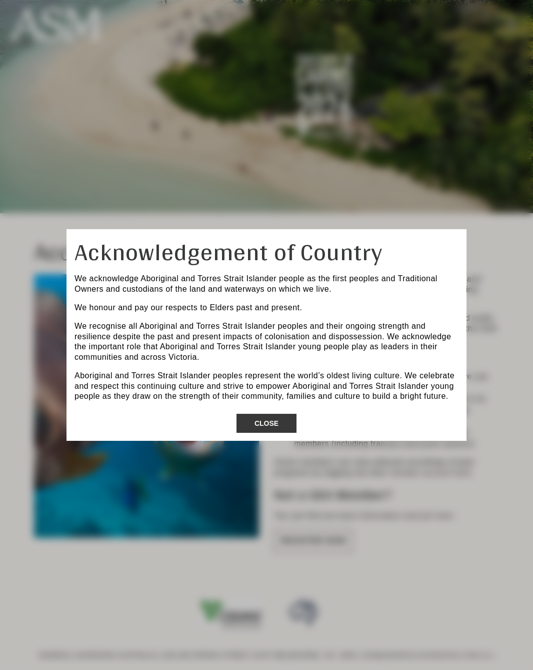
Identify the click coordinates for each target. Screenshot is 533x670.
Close (266, 423)
